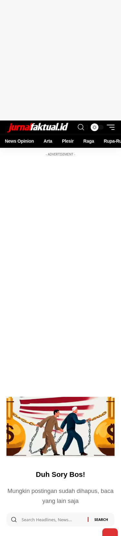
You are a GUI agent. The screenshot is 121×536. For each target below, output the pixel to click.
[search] (81, 127)
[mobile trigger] (109, 127)
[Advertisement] (60, 60)
